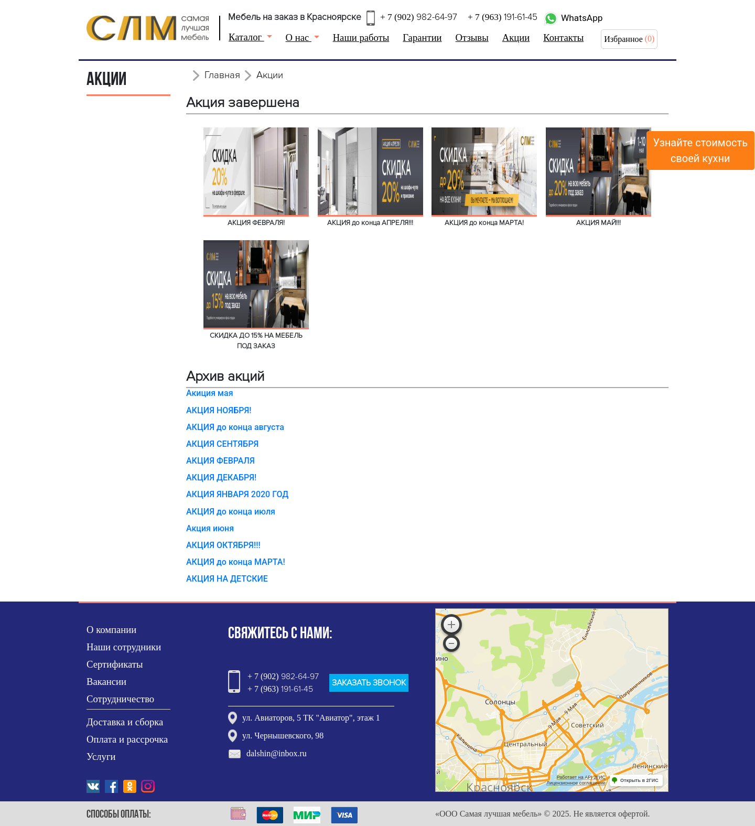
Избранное (623, 39)
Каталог (246, 36)
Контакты (563, 37)
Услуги (101, 756)
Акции (516, 37)
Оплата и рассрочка (127, 739)
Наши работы (361, 37)
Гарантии (422, 37)
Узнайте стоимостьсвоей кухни (700, 150)
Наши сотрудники (124, 646)
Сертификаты (115, 664)
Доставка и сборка (125, 721)
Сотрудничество (120, 698)
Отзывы (472, 37)
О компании (111, 629)
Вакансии (106, 681)
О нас (298, 37)
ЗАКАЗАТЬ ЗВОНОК (369, 683)
